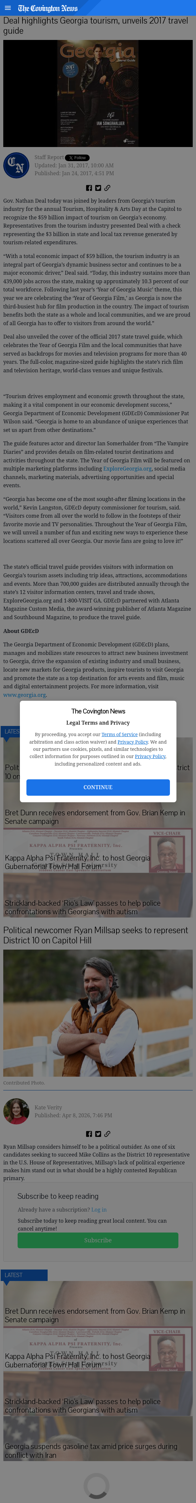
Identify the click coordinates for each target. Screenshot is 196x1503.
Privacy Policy (133, 742)
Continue (98, 787)
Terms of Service (119, 734)
